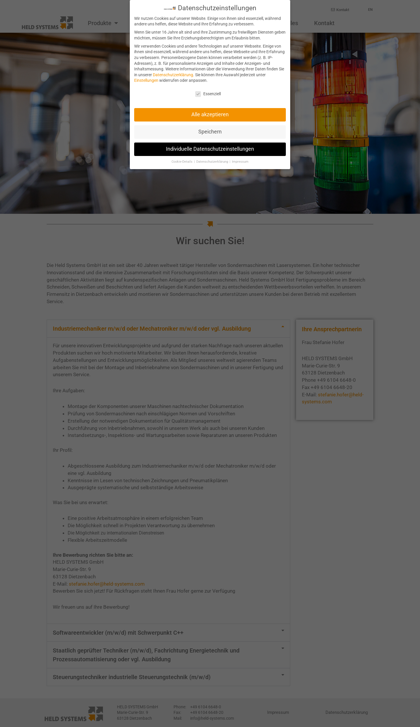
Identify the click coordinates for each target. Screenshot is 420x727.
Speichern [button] (210, 131)
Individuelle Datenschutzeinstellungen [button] (210, 148)
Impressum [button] (240, 161)
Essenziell (208, 93)
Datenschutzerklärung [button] (212, 161)
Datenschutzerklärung (173, 74)
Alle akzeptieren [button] (210, 114)
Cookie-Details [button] (182, 161)
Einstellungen (146, 79)
